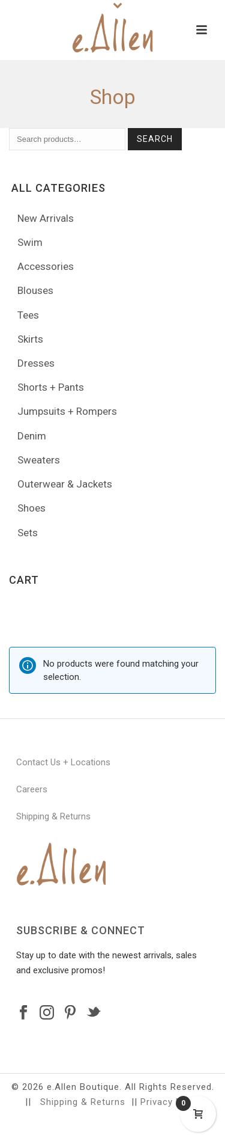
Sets (27, 533)
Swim (30, 242)
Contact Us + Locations (63, 762)
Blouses (35, 290)
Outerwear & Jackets (64, 484)
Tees (28, 315)
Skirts (30, 339)
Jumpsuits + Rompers (67, 411)
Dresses (36, 363)
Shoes (31, 508)
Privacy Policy (171, 1102)
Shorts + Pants (50, 387)
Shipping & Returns (53, 816)
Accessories (45, 266)
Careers (31, 789)
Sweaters (38, 460)
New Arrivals (45, 218)
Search (155, 139)
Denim (31, 436)
